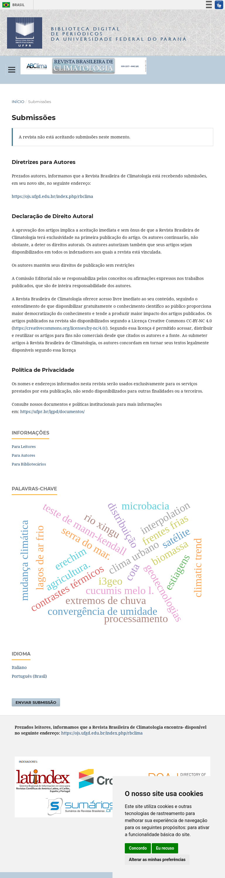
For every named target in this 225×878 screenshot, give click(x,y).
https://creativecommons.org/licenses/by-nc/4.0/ (59, 328)
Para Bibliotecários (29, 464)
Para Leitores (24, 446)
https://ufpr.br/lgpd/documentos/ (52, 411)
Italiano (19, 667)
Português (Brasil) (29, 676)
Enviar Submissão (36, 702)
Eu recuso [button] (165, 848)
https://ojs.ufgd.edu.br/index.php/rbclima (52, 196)
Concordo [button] (138, 848)
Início (18, 101)
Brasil (12, 4)
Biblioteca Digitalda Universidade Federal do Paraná (119, 34)
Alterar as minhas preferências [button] (157, 859)
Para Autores (23, 455)
